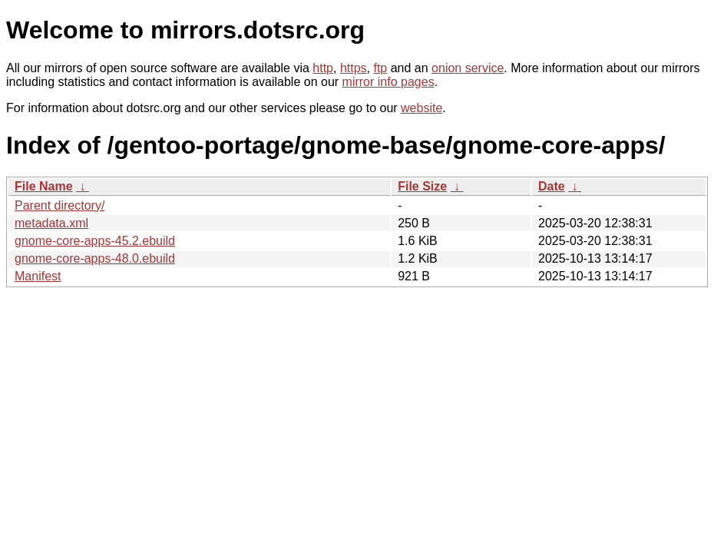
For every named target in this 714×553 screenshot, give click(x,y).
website (421, 107)
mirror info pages (388, 81)
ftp (380, 68)
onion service (467, 68)
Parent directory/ (59, 205)
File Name (44, 186)
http (322, 68)
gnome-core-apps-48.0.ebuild (95, 258)
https (353, 68)
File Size (422, 186)
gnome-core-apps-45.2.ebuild (95, 240)
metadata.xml (51, 223)
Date (551, 186)
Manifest (38, 276)
